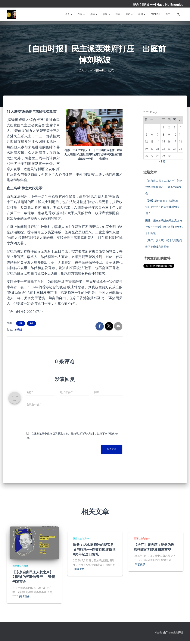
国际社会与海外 (20, 565)
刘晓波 (18, 329)
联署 (118, 14)
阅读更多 (24, 596)
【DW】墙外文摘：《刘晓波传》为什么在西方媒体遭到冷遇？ (162, 207)
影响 (106, 14)
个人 (68, 14)
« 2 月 (162, 161)
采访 (129, 14)
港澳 (31, 323)
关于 (168, 14)
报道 (21, 323)
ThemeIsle (172, 632)
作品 (81, 14)
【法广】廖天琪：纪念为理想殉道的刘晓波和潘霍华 (154, 546)
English (155, 14)
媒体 (93, 14)
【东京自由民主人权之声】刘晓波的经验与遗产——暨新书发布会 (163, 187)
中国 (141, 14)
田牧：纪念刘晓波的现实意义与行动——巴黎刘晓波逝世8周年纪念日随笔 (163, 226)
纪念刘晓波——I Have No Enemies (158, 5)
